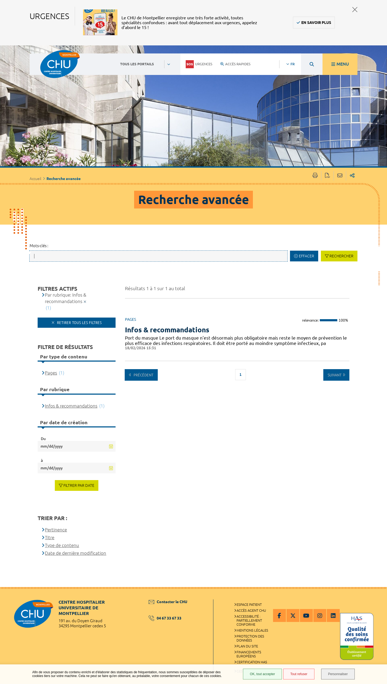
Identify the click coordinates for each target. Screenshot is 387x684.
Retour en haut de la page (378, 598)
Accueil (35, 179)
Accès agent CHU (251, 610)
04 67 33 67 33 (165, 618)
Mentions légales (252, 630)
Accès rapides (235, 64)
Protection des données (250, 638)
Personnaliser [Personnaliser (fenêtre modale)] (338, 674)
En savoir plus (316, 22)
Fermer (354, 9)
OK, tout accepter (262, 674)
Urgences (199, 64)
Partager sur (352, 176)
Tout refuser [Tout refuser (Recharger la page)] (298, 674)
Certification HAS (251, 662)
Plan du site (247, 646)
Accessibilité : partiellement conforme (249, 620)
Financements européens (248, 654)
